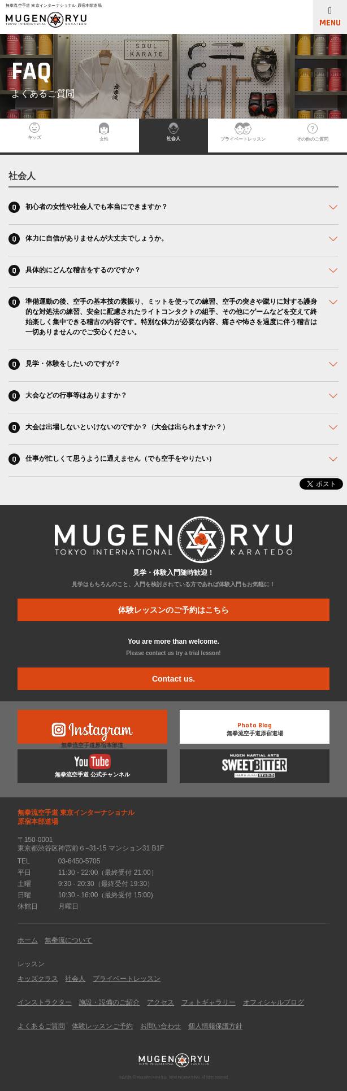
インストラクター (45, 1002)
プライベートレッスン (243, 132)
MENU (330, 17)
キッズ (34, 131)
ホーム (28, 940)
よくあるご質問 (41, 1026)
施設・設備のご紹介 (109, 1002)
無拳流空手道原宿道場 (255, 725)
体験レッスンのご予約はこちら (173, 609)
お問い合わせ (160, 1026)
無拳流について (68, 940)
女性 (104, 132)
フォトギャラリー (208, 1002)
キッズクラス (38, 978)
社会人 (173, 132)
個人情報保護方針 (215, 1026)
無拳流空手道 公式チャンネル (92, 766)
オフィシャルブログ (273, 1002)
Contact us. (173, 678)
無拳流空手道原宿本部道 (92, 732)
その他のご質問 (312, 132)
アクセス (160, 1002)
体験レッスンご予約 (102, 1026)
